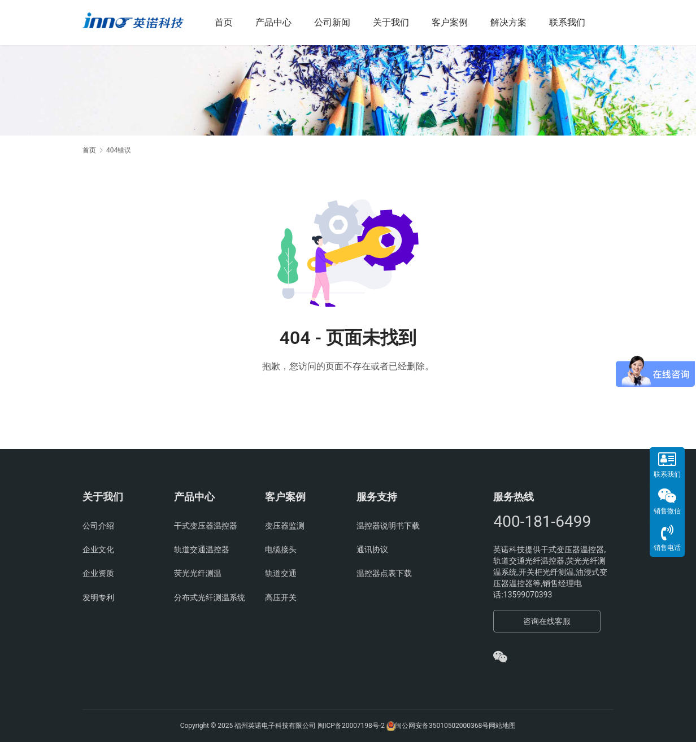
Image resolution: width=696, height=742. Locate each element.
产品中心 (281, 22)
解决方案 (516, 22)
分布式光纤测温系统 (209, 597)
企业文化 (98, 549)
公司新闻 (340, 22)
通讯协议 (372, 549)
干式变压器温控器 (205, 525)
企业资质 (98, 573)
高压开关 (281, 597)
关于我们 (399, 22)
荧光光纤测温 (197, 573)
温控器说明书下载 (388, 525)
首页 (232, 22)
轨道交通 (281, 573)
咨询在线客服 (547, 621)
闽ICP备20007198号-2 (351, 726)
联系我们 (575, 22)
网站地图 (502, 726)
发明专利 (98, 597)
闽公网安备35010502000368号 (442, 726)
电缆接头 (281, 549)
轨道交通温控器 (201, 549)
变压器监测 (284, 525)
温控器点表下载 (384, 573)
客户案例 (458, 22)
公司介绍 (98, 525)
